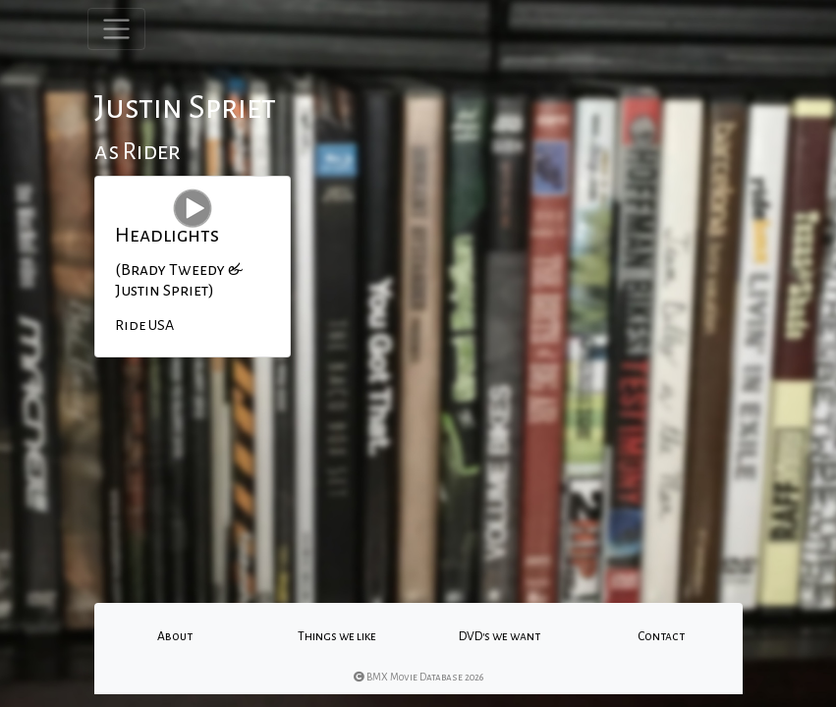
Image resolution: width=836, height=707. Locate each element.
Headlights (167, 234)
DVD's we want (499, 636)
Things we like (337, 636)
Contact (661, 636)
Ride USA (144, 325)
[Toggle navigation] (116, 29)
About (175, 636)
